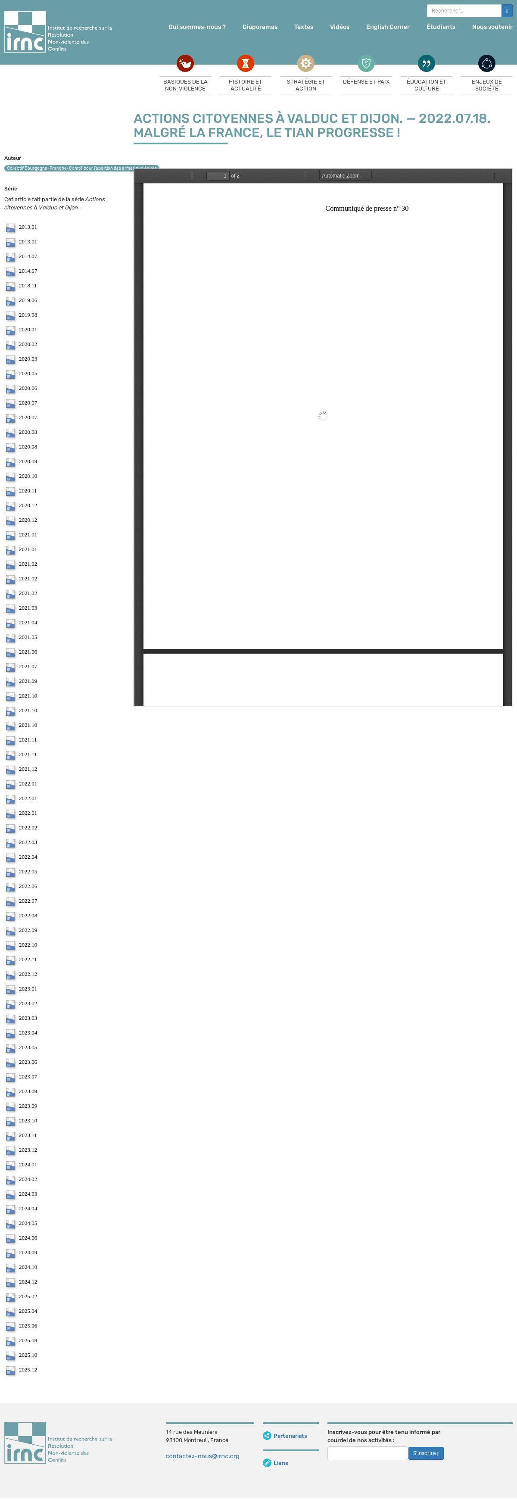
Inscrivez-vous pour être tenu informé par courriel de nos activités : (383, 1436)
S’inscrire (426, 1453)
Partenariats (285, 1436)
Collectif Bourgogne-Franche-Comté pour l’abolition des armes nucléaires (82, 168)
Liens (275, 1463)
